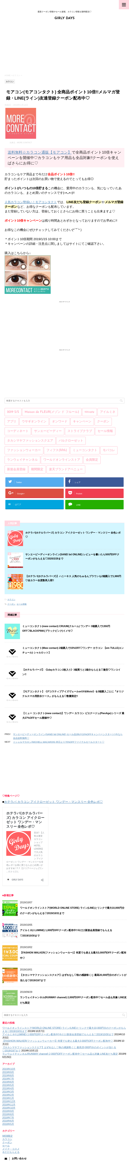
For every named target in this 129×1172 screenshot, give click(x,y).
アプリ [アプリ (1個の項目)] (11, 421)
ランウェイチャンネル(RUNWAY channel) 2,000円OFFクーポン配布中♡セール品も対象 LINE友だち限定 (60, 1054)
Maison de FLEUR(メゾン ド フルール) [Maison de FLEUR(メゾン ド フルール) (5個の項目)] (52, 412)
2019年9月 (8, 1072)
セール (6, 1145)
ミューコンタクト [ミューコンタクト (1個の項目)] (85, 450)
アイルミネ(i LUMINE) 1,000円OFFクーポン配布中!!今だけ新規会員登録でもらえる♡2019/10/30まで (58, 1034)
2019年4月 (8, 1088)
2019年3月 (8, 1091)
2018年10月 (8, 1108)
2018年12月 (8, 1101)
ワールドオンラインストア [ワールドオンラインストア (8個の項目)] (61, 459)
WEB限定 (7, 1136)
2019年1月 (8, 1098)
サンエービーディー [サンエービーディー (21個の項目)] (48, 431)
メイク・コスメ (11, 1149)
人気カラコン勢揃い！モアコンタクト (31, 202)
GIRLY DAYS (65, 18)
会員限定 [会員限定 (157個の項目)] (92, 459)
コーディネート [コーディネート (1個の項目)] (18, 431)
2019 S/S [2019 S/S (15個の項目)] (13, 412)
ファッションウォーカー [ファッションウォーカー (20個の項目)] (24, 450)
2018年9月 (8, 1111)
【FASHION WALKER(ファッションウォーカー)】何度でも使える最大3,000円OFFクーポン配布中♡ (57, 1041)
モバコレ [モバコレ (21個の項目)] (109, 450)
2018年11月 (8, 1104)
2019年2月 (8, 1095)
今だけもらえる (11, 1152)
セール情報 (22, 604)
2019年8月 (8, 1075)
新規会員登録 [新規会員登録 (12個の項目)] (16, 469)
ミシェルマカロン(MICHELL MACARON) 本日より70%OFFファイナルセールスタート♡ (58, 742)
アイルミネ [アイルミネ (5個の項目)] (107, 412)
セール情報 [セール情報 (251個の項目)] (105, 431)
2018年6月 (8, 1121)
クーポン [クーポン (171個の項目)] (103, 421)
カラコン (11, 599)
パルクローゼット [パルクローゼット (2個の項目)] (71, 440)
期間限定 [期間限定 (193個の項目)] (37, 469)
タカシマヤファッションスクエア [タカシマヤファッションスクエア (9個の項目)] (30, 440)
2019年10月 (8, 1069)
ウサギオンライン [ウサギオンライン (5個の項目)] (34, 421)
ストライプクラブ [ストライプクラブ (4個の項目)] (79, 431)
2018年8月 (8, 1114)
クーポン (11, 604)
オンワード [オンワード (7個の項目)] (59, 421)
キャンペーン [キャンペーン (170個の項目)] (82, 421)
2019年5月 (8, 1085)
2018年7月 (8, 1117)
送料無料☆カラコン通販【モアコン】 (40, 152)
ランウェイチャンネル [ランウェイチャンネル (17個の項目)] (22, 459)
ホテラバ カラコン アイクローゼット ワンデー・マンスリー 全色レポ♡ (53, 801)
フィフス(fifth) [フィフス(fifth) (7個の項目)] (56, 450)
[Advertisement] (64, 47)
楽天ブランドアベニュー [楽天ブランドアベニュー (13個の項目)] (66, 469)
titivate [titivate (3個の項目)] (89, 412)
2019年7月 (8, 1078)
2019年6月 (8, 1082)
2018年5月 (8, 1124)
